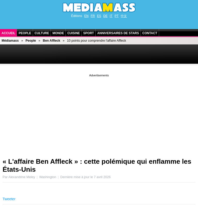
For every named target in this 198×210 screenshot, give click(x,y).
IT (111, 16)
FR (93, 16)
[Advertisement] (99, 114)
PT (117, 16)
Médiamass (10, 40)
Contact (149, 33)
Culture (42, 33)
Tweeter (9, 199)
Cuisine (73, 33)
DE (105, 16)
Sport (88, 33)
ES (99, 16)
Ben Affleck (51, 40)
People (25, 33)
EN (86, 16)
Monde (58, 33)
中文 (124, 16)
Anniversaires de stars (118, 33)
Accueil (8, 33)
